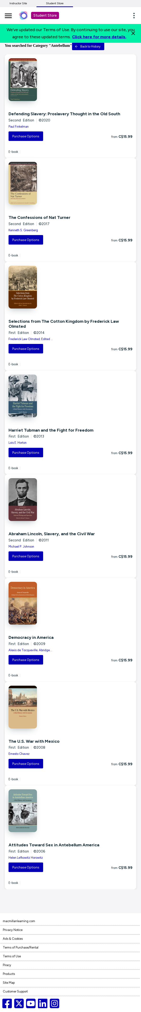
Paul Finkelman (19, 126)
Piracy (7, 965)
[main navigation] (8, 15)
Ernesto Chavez (19, 754)
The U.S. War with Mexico (34, 741)
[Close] (133, 33)
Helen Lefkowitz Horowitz (26, 857)
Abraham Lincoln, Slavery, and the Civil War (52, 533)
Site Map (9, 982)
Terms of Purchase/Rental (20, 947)
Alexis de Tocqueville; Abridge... (30, 650)
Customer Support (15, 991)
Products (9, 974)
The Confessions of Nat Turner (39, 217)
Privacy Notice (13, 930)
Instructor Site (18, 3)
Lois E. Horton (18, 442)
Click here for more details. (99, 36)
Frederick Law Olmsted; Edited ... (31, 339)
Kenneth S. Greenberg (23, 230)
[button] (135, 15)
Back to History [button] (87, 46)
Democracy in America (31, 637)
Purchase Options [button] (25, 136)
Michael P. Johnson (21, 546)
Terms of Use (12, 956)
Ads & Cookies (13, 938)
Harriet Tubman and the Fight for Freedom (51, 430)
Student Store (55, 3)
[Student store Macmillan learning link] (27, 15)
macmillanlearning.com (19, 921)
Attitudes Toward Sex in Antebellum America (54, 845)
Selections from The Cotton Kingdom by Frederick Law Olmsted (64, 324)
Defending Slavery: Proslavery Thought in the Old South (64, 113)
